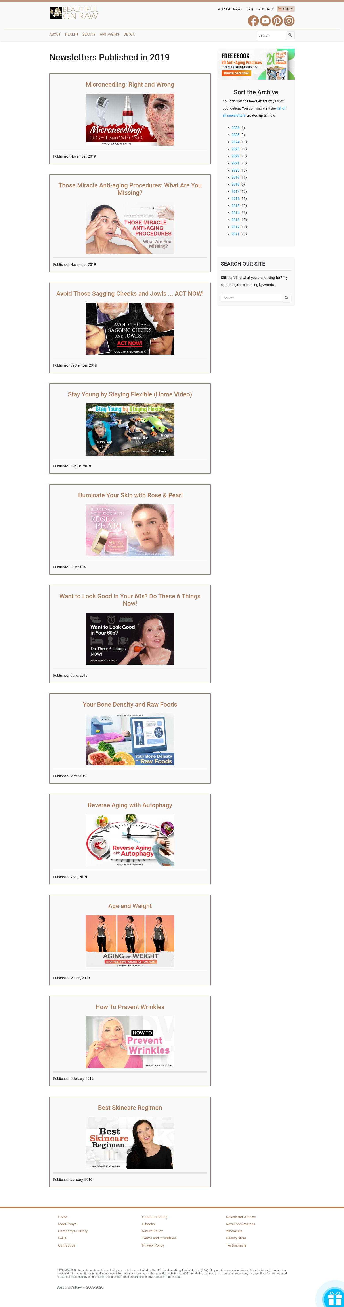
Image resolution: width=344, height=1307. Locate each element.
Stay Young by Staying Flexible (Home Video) (130, 394)
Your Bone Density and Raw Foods (130, 704)
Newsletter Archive (241, 1217)
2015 (235, 206)
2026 (235, 128)
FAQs (62, 1238)
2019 (235, 177)
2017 (235, 191)
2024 (235, 142)
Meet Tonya (67, 1224)
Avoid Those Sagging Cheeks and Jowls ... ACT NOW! (130, 293)
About (55, 34)
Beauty (89, 34)
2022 (235, 156)
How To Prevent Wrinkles (130, 1007)
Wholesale (234, 1231)
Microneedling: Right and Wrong (130, 84)
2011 (235, 234)
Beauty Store (236, 1238)
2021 (235, 163)
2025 (235, 135)
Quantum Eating (154, 1217)
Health (71, 34)
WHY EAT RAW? (230, 9)
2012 (235, 227)
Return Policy (152, 1231)
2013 (235, 220)
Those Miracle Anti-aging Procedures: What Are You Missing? (130, 189)
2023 (235, 149)
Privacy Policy (153, 1245)
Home (63, 1217)
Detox (129, 34)
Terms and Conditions (159, 1238)
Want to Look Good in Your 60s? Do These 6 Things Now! (130, 600)
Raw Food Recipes (240, 1224)
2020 (235, 170)
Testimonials (236, 1245)
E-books (148, 1224)
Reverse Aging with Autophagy (130, 805)
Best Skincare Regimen (130, 1107)
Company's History (73, 1231)
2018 (235, 184)
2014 (235, 213)
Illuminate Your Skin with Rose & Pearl (130, 495)
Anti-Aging (109, 34)
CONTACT (265, 9)
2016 (235, 199)
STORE (288, 9)
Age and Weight (130, 906)
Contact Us (67, 1245)
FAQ (250, 9)
